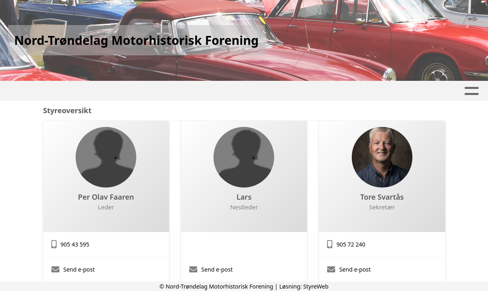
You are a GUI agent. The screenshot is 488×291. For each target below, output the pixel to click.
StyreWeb (316, 286)
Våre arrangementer (206, 91)
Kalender (137, 91)
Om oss (353, 91)
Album (98, 91)
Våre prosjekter (291, 91)
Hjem (26, 91)
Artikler (60, 91)
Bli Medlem (450, 91)
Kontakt (401, 91)
